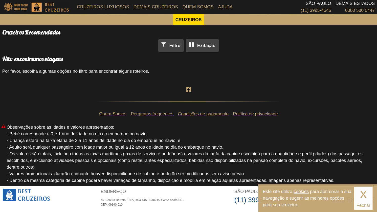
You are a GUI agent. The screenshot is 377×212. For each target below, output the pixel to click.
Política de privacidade (255, 113)
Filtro (174, 45)
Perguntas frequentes (152, 113)
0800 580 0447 (360, 10)
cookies (301, 191)
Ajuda (225, 6)
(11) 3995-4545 (316, 10)
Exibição (206, 45)
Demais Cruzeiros (155, 6)
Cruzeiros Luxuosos (103, 6)
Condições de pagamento (203, 113)
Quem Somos (198, 6)
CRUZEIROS (188, 19)
